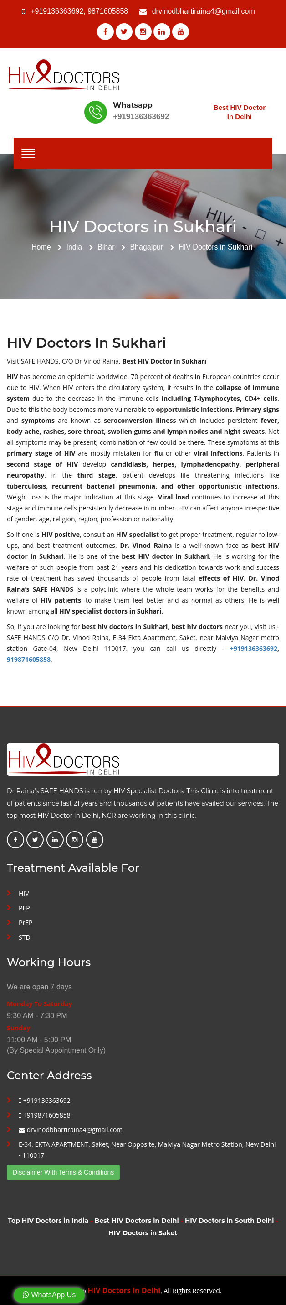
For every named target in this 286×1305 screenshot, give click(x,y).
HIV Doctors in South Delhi (229, 1221)
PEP (24, 908)
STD (25, 937)
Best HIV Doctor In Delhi (240, 112)
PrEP (25, 922)
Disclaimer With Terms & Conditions (63, 1172)
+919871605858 (45, 1115)
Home (41, 247)
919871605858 (29, 659)
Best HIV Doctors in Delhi (137, 1221)
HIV (24, 893)
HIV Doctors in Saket (143, 1233)
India (74, 247)
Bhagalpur (146, 247)
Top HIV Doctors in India (48, 1221)
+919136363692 (57, 11)
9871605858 (107, 11)
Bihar (105, 247)
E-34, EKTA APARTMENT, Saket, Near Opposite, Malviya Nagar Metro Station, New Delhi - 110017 (147, 1149)
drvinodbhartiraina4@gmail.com (203, 11)
